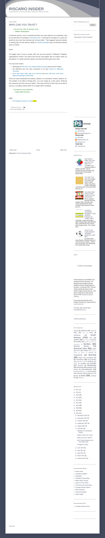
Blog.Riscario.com (83, 140)
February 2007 (81, 458)
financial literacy (81, 346)
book (84, 332)
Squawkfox (78, 476)
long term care (81, 361)
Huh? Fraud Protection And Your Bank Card (85, 441)
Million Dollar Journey (81, 480)
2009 (77, 408)
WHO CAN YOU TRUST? (23, 24)
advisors (84, 330)
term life (93, 373)
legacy (81, 357)
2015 (77, 392)
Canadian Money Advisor (82, 487)
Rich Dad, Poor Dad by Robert (34, 66)
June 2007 (80, 448)
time (77, 376)
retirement (80, 373)
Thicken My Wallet (43, 42)
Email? (84, 37)
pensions (80, 365)
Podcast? (89, 37)
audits (92, 330)
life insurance (78, 359)
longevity (90, 361)
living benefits (92, 359)
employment (77, 344)
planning (80, 367)
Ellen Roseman (79, 489)
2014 (77, 395)
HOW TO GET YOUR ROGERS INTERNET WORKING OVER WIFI (90, 233)
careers (76, 340)
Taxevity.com (81, 146)
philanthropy (91, 365)
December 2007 (82, 415)
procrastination (87, 369)
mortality (93, 363)
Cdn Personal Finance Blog (83, 485)
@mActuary (81, 131)
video (80, 377)
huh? (78, 350)
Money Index (79, 471)
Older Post (63, 150)
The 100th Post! (89, 177)
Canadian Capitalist (81, 474)
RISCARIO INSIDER (26, 9)
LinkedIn (85, 308)
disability (78, 341)
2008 (77, 410)
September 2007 (82, 423)
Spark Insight (79, 494)
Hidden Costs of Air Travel (85, 435)
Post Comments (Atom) (24, 153)
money (75, 363)
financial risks (80, 348)
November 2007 (82, 418)
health (94, 348)
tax (87, 373)
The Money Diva (35, 38)
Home (38, 150)
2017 (77, 389)
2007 (77, 413)
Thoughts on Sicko (82, 444)
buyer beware (17, 109)
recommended (91, 371)
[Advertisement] (38, 130)
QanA (83, 371)
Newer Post (12, 150)
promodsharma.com (80, 310)
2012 (77, 400)
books (91, 332)
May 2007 (80, 450)
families (87, 344)
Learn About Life (78, 304)
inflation (86, 350)
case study (85, 339)
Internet (83, 352)
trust (23, 109)
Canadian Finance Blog (82, 478)
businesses (77, 335)
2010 (77, 405)
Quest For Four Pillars (81, 483)
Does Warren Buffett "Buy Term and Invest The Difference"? (90, 161)
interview (90, 352)
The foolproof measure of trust (22, 101)
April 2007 (80, 453)
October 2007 (81, 421)
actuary (76, 330)
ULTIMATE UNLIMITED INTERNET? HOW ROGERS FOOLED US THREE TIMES (90, 214)
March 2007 (81, 455)
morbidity (83, 363)
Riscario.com (81, 142)
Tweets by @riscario (80, 319)
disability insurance (89, 341)
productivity (77, 371)
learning (92, 355)
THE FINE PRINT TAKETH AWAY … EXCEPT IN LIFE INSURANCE (90, 194)
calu (91, 338)
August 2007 (81, 426)
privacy (76, 369)
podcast (90, 367)
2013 (77, 397)
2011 (77, 403)
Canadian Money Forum (82, 506)
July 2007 (80, 428)
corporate (93, 340)
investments (78, 355)
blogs (75, 332)
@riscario (80, 137)
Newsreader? (78, 37)
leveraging (90, 357)
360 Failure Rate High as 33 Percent (27, 73)
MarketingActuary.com (84, 133)
